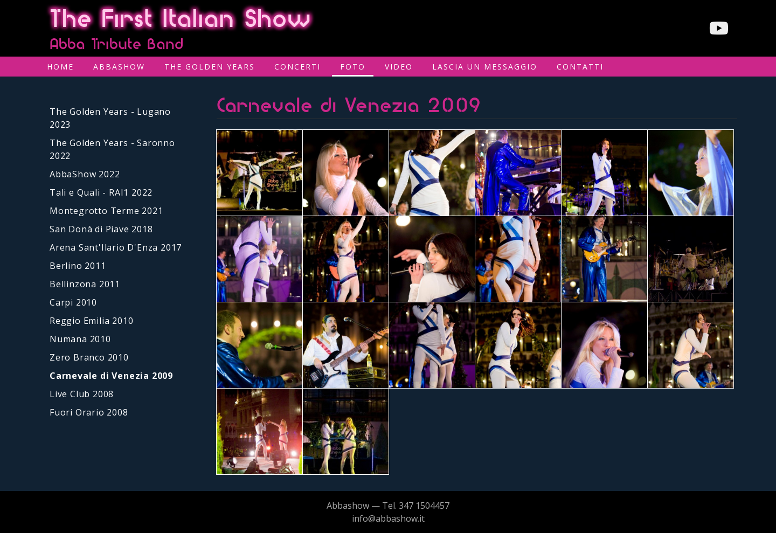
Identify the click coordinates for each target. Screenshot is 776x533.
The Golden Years (209, 66)
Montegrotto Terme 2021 (106, 211)
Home (60, 66)
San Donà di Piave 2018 (101, 229)
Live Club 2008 (82, 394)
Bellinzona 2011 (85, 284)
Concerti (297, 66)
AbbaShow (119, 66)
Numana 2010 (80, 339)
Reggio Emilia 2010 (91, 321)
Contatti (580, 66)
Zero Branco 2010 (89, 357)
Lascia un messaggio (484, 66)
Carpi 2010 (73, 302)
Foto (352, 66)
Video (399, 66)
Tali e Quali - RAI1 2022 (101, 192)
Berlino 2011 (78, 266)
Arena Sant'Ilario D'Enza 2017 (116, 247)
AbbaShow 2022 (85, 174)
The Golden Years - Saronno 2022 (112, 149)
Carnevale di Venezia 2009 (111, 376)
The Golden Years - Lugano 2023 (110, 118)
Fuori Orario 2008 (89, 412)
